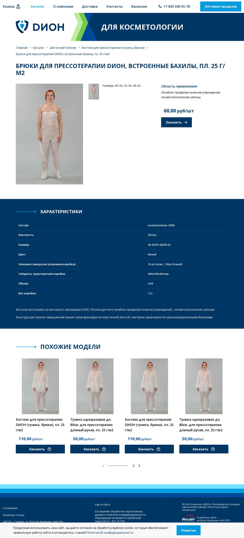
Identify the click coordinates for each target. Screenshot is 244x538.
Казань (9, 8)
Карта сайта (102, 506)
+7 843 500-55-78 (177, 8)
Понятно (188, 530)
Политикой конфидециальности (110, 533)
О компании (10, 509)
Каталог (38, 51)
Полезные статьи (13, 517)
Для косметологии (63, 51)
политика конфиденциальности (126, 516)
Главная (21, 51)
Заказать (176, 126)
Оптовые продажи (221, 8)
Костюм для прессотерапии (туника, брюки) (113, 51)
